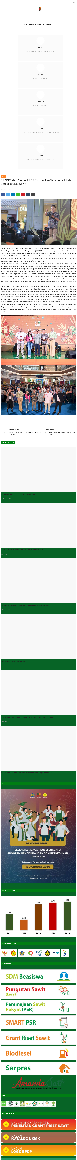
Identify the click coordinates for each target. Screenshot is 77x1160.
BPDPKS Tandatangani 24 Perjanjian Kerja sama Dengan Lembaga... (26, 605)
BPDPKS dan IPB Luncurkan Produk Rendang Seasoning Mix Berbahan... (27, 773)
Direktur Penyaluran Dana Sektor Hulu (13, 433)
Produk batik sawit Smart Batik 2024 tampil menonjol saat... (22, 550)
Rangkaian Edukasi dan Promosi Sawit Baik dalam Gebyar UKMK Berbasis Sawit (51, 433)
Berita (3, 176)
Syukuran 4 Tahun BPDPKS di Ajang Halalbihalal (18, 494)
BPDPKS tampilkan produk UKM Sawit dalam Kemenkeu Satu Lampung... (27, 717)
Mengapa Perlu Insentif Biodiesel (13, 662)
